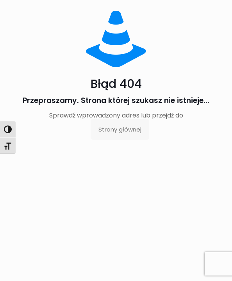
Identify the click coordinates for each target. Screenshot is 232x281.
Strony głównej (119, 129)
